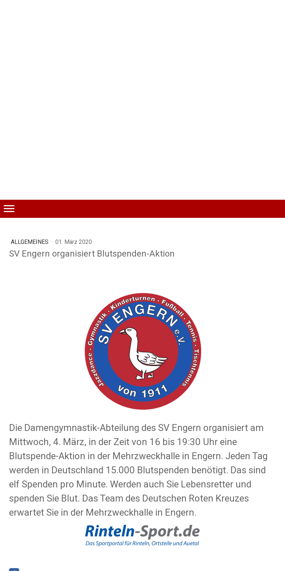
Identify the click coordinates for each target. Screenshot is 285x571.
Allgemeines (30, 241)
